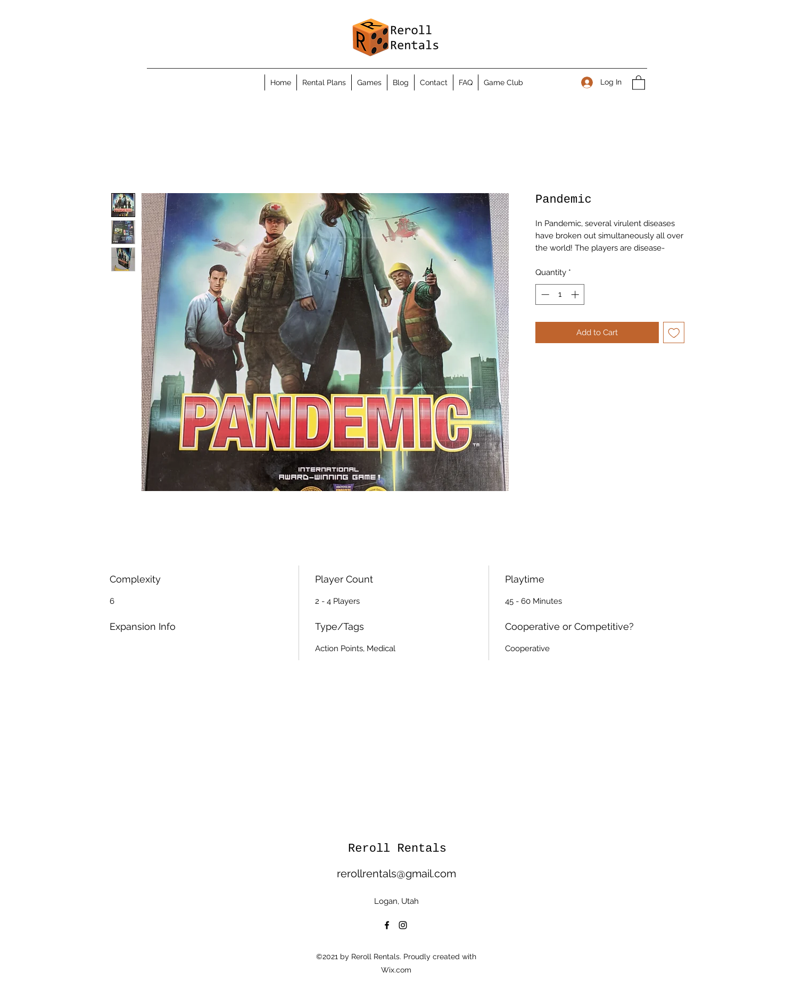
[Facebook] (387, 925)
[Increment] (576, 294)
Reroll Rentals (397, 848)
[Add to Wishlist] (674, 333)
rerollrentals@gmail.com (396, 873)
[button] (638, 82)
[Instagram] (403, 925)
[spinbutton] (560, 294)
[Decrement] (544, 294)
